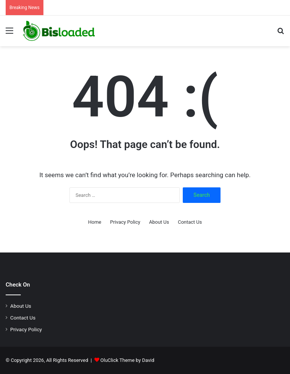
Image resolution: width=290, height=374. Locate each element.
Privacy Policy (125, 222)
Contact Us (190, 222)
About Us (159, 222)
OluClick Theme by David (127, 360)
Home (94, 222)
